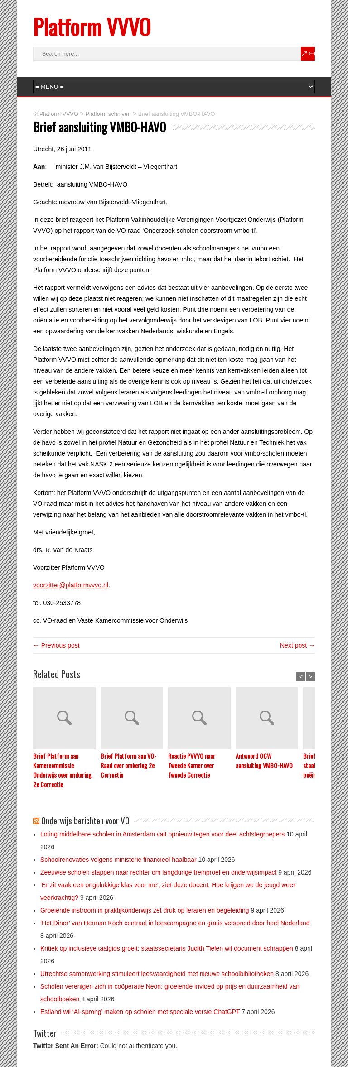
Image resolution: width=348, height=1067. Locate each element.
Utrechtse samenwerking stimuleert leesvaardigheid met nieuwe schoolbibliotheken (157, 973)
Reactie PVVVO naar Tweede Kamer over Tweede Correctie (191, 765)
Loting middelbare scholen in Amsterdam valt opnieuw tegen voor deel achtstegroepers (162, 834)
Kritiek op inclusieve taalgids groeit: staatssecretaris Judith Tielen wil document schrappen (166, 948)
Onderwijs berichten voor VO (85, 820)
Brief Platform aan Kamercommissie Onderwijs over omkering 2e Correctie (62, 770)
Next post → (297, 645)
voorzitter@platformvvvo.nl (70, 585)
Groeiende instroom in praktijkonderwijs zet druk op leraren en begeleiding (144, 910)
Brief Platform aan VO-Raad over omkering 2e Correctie (128, 765)
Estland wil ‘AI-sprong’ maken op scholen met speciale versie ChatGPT (140, 1011)
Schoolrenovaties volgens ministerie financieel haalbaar (118, 859)
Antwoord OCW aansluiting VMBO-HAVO (264, 760)
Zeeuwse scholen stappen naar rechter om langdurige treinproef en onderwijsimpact (158, 872)
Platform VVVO (91, 26)
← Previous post (56, 645)
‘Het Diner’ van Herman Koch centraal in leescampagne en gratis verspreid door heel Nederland (175, 923)
